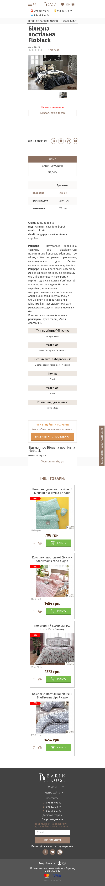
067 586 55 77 (53, 811)
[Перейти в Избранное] (62, 4)
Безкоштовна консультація (101, 446)
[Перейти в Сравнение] (68, 4)
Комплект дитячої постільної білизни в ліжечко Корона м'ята (52, 493)
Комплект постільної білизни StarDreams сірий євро (52, 695)
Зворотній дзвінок (52, 819)
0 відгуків (53, 50)
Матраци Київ (52, 880)
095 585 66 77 (53, 802)
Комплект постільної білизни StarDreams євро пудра (52, 559)
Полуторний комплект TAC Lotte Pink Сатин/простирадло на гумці (52, 629)
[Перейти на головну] (52, 4)
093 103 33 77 (53, 807)
